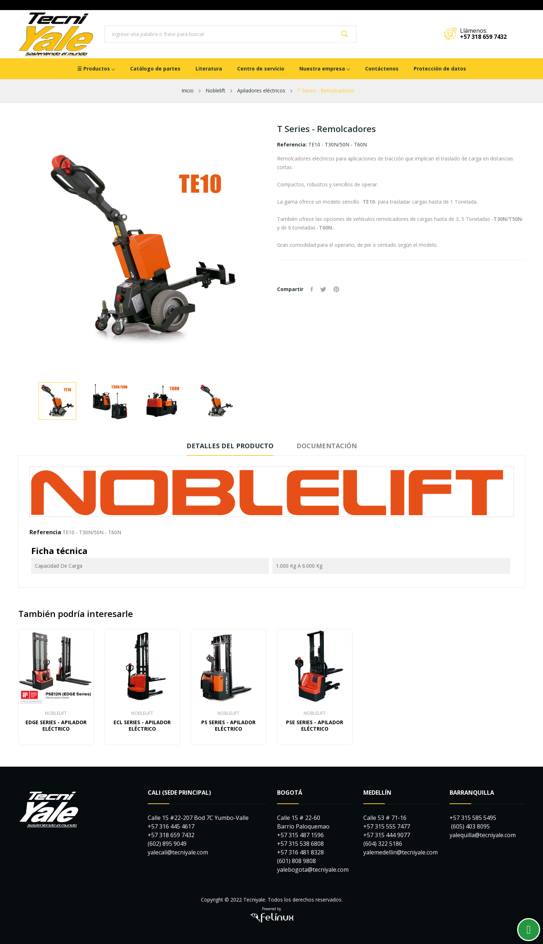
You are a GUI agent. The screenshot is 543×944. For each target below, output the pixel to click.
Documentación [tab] (326, 445)
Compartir (312, 289)
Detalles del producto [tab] (230, 445)
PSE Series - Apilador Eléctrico (314, 725)
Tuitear (323, 289)
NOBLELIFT (56, 713)
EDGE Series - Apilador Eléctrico (56, 725)
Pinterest (336, 289)
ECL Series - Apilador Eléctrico (142, 725)
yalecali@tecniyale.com (178, 852)
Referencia (45, 532)
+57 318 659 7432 (483, 37)
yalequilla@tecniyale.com (483, 835)
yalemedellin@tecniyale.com (400, 852)
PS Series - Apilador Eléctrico (228, 725)
